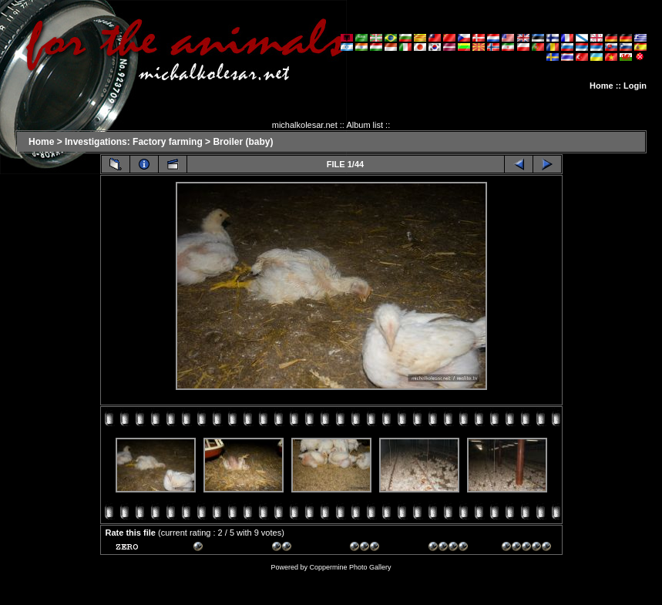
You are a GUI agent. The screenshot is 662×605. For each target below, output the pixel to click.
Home (601, 85)
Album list (364, 124)
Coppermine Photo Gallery (350, 567)
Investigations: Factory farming (134, 141)
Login (635, 85)
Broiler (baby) (243, 141)
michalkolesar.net (305, 124)
